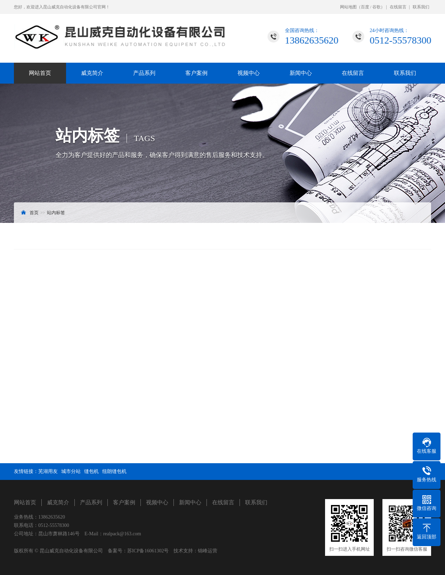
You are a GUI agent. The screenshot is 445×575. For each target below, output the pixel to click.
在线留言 (398, 7)
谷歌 (376, 7)
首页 (34, 212)
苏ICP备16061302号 (148, 550)
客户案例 (196, 73)
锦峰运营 (207, 550)
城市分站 (71, 471)
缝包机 (91, 471)
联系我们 (421, 7)
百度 (365, 7)
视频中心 (248, 73)
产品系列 (144, 73)
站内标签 (56, 212)
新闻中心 (301, 73)
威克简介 (92, 73)
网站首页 (40, 73)
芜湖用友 (48, 471)
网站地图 (348, 7)
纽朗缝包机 (114, 471)
